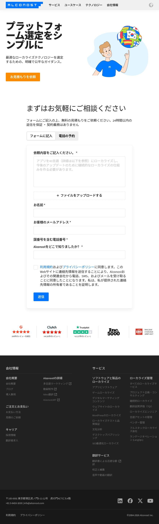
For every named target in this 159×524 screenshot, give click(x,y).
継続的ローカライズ (141, 401)
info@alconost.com (34, 503)
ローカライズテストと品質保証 (106, 422)
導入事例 (11, 394)
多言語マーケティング (57, 383)
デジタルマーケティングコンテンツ (105, 399)
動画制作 (50, 389)
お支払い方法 (13, 412)
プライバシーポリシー (79, 267)
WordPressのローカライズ (106, 415)
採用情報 (11, 435)
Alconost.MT (51, 399)
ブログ (9, 389)
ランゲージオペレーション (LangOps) (143, 438)
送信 (41, 297)
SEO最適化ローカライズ (105, 443)
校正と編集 (98, 469)
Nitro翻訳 (50, 394)
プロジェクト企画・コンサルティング (143, 394)
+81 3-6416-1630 (14, 503)
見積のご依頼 (13, 417)
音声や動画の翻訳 (102, 475)
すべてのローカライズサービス (143, 385)
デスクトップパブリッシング (106, 436)
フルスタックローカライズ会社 (143, 429)
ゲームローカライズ (103, 392)
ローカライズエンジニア (143, 411)
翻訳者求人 (12, 440)
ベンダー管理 (137, 422)
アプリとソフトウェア (104, 387)
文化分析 (97, 429)
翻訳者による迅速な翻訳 (106, 462)
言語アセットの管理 (141, 417)
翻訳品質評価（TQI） (141, 406)
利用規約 (46, 267)
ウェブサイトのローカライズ (106, 408)
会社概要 (11, 383)
